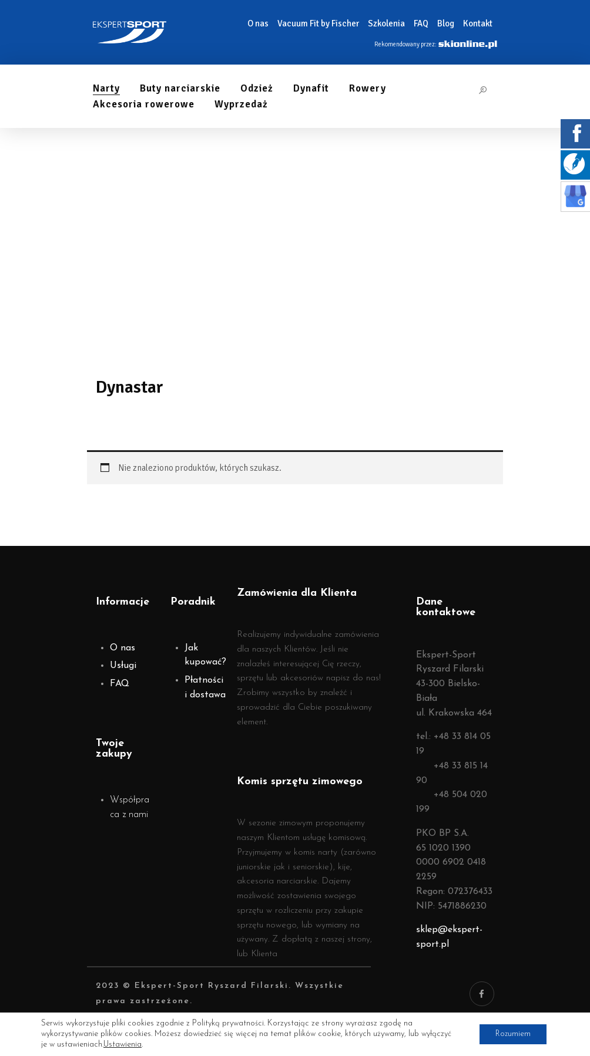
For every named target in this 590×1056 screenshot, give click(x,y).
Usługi (123, 665)
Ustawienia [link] (122, 1044)
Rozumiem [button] (510, 1034)
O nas (122, 648)
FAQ (119, 684)
